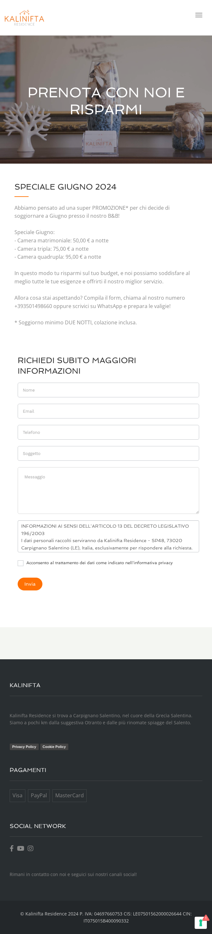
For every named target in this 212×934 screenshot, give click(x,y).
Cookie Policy (54, 747)
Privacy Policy (24, 747)
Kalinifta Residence (46, 914)
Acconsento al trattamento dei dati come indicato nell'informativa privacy (95, 563)
